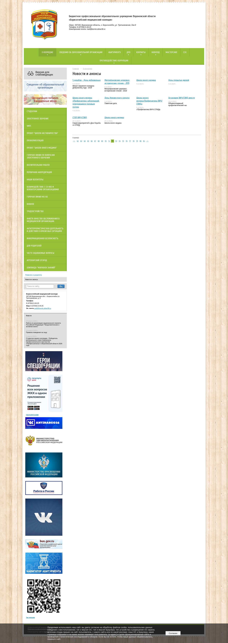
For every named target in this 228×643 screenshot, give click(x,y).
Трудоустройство (35, 211)
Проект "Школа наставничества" (42, 133)
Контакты (141, 52)
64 (85, 141)
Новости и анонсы (31, 279)
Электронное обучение (38, 118)
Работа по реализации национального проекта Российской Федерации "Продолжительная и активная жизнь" (43, 324)
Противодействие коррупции (114, 60)
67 (95, 141)
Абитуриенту (114, 52)
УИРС (29, 126)
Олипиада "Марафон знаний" (41, 267)
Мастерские (171, 52)
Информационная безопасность (42, 238)
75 (123, 141)
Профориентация (35, 140)
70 (105, 141)
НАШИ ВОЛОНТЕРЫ (35, 179)
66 (91, 141)
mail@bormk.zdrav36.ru (42, 308)
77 (130, 141)
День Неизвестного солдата (117, 98)
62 (78, 141)
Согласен (173, 633)
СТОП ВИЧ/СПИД (80, 117)
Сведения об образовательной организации (80, 52)
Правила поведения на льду (36, 332)
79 (137, 141)
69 (102, 141)
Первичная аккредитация (39, 172)
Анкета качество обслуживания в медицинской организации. (43, 220)
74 (119, 141)
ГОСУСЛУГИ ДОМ (32, 415)
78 (133, 141)
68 (98, 141)
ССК (184, 52)
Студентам (32, 111)
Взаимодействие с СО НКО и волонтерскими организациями (43, 188)
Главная (76, 69)
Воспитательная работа (38, 165)
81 (144, 141)
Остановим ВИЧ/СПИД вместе (181, 98)
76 (126, 141)
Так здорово (30, 617)
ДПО (128, 52)
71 (109, 141)
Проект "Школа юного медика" (42, 148)
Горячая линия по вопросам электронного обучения (41, 156)
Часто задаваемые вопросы (40, 253)
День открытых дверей (178, 80)
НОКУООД (156, 52)
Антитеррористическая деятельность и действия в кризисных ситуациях (45, 230)
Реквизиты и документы (33, 275)
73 (116, 141)
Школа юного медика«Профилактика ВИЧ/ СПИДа (149, 101)
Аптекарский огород (37, 260)
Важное (30, 204)
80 (140, 141)
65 (88, 141)
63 (81, 141)
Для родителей (34, 245)
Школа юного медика (146, 80)
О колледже (47, 52)
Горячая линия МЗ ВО (37, 196)
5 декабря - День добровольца (86, 80)
